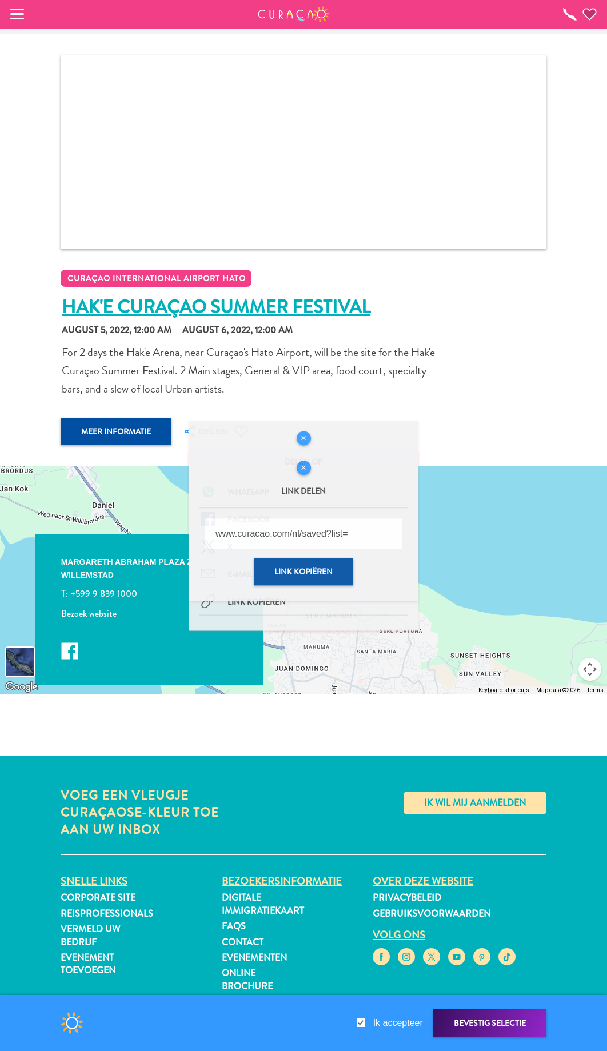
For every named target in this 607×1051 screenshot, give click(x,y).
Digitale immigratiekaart (263, 904)
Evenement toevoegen (88, 964)
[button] (294, 14)
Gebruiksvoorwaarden (431, 913)
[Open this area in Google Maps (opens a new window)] (22, 687)
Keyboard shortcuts (503, 690)
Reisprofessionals (107, 913)
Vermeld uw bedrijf (90, 935)
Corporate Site (98, 897)
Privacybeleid (407, 897)
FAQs (234, 926)
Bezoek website (89, 613)
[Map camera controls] (589, 669)
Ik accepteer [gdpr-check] (398, 1023)
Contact (242, 942)
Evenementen (254, 957)
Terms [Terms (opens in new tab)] (595, 690)
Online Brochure (247, 979)
